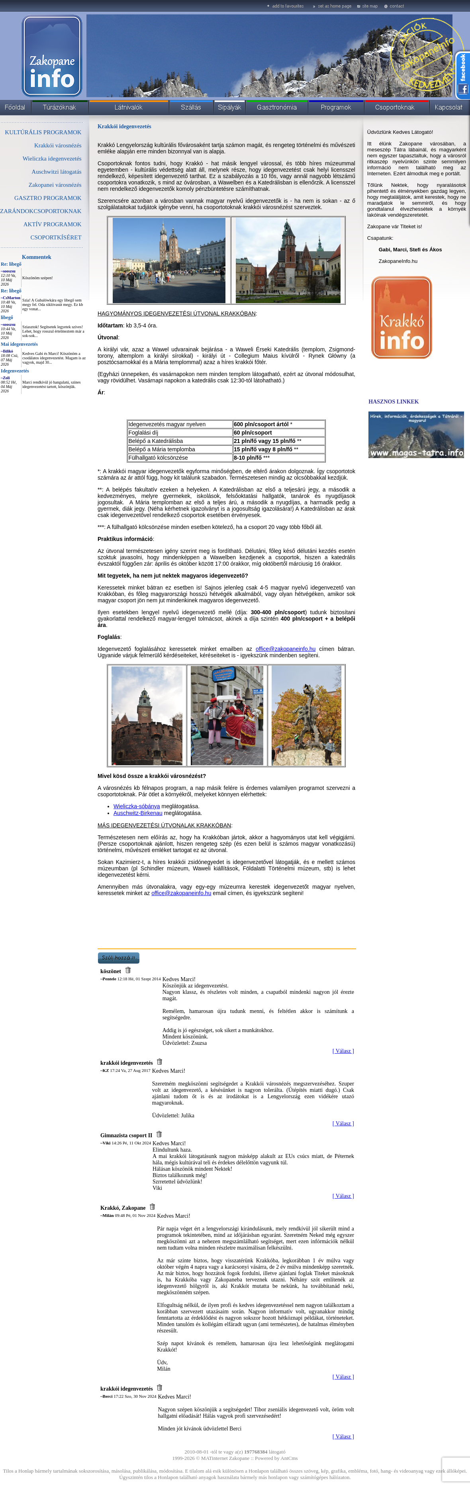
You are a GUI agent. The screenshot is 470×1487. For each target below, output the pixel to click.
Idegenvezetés (15, 371)
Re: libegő (11, 264)
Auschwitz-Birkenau (138, 813)
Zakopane (239, 1458)
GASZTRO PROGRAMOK (48, 198)
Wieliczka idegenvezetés (52, 158)
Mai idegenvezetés (19, 344)
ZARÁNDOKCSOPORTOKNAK (41, 211)
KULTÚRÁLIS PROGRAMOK (43, 132)
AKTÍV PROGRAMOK (53, 224)
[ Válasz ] (343, 1051)
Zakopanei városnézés (55, 185)
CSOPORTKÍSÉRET (55, 237)
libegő (7, 317)
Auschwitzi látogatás (56, 171)
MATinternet (214, 1458)
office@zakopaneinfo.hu (285, 649)
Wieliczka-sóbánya (137, 806)
